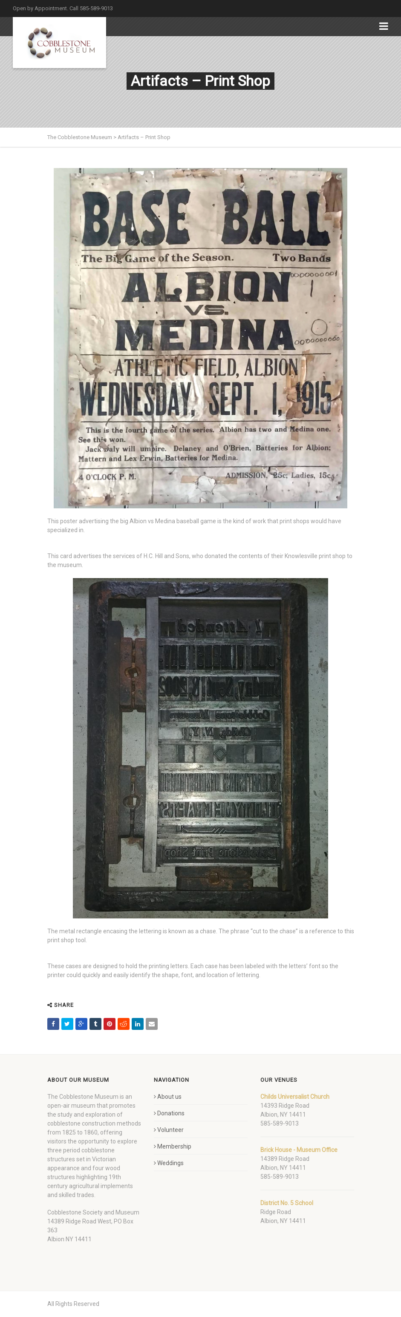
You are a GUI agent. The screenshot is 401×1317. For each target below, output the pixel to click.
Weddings (169, 1163)
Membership (172, 1146)
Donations (169, 1113)
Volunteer (169, 1129)
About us (168, 1096)
